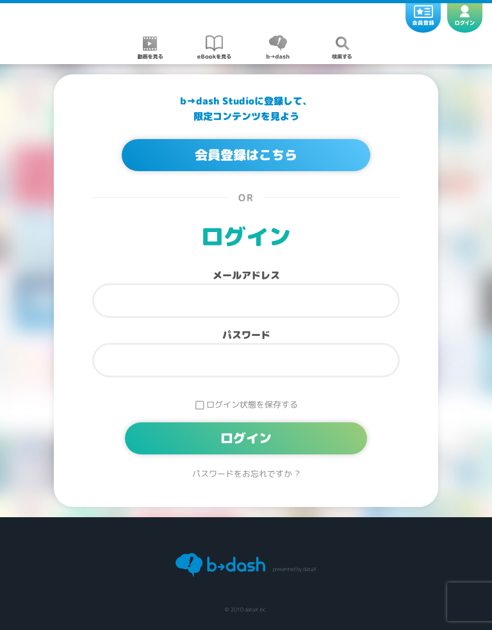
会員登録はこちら (246, 155)
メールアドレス (246, 275)
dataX (309, 569)
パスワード (246, 335)
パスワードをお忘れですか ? (246, 473)
